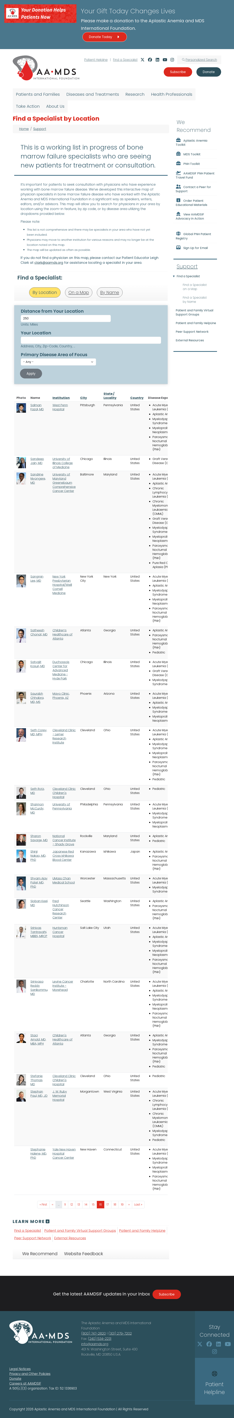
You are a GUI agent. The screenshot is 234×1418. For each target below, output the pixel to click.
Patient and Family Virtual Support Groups (80, 1230)
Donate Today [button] (104, 37)
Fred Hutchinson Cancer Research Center (61, 909)
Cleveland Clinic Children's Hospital (64, 793)
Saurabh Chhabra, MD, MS (37, 697)
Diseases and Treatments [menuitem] (92, 94)
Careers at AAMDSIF (25, 1383)
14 (87, 1204)
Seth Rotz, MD (37, 791)
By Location (45, 292)
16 (101, 1204)
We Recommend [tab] (39, 1254)
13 (79, 1204)
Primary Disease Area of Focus (54, 355)
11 (66, 1204)
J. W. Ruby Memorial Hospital (60, 1095)
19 (123, 1204)
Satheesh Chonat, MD (38, 632)
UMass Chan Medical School (64, 880)
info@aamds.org (94, 1344)
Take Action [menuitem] (28, 106)
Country (137, 398)
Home (24, 129)
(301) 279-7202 (120, 1333)
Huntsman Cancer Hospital (60, 932)
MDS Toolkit (188, 154)
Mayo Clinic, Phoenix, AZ (61, 695)
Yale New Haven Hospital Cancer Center (64, 1153)
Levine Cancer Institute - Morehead (63, 985)
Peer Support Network (32, 1238)
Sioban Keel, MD (39, 903)
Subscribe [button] (178, 72)
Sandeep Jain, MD (37, 461)
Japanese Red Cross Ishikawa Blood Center (63, 855)
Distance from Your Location (52, 311)
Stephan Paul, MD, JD (38, 1093)
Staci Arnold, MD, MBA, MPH (38, 1039)
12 (72, 1204)
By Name (109, 292)
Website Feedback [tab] (83, 1254)
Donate (15, 1378)
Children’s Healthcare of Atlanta (63, 634)
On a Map (78, 292)
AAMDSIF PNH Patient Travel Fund (195, 175)
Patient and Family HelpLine (142, 1230)
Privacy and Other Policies (29, 1374)
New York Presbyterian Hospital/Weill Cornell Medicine (62, 584)
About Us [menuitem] (55, 106)
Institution (61, 398)
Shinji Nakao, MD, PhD (38, 855)
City (83, 398)
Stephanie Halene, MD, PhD (38, 1153)
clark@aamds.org (48, 262)
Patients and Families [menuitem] (38, 94)
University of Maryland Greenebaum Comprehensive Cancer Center (64, 482)
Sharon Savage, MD (39, 838)
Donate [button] (209, 72)
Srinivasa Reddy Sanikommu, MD (39, 987)
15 (94, 1204)
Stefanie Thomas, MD (36, 1080)
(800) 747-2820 (93, 1333)
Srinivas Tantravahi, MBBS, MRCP (38, 932)
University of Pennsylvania (62, 806)
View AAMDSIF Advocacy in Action (190, 216)
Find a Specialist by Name (195, 299)
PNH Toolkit (188, 163)
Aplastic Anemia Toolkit (191, 142)
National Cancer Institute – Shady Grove (64, 840)
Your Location (36, 333)
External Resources (70, 1238)
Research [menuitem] (134, 94)
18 (116, 1204)
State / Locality (110, 396)
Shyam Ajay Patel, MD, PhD (38, 882)
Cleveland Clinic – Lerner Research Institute (64, 736)
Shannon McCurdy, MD (37, 808)
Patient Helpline (96, 60)
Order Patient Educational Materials (191, 202)
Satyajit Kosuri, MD (37, 664)
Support (39, 129)
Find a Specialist (125, 60)
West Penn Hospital (60, 407)
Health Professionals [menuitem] (171, 94)
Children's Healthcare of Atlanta (63, 1039)
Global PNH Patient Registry (193, 235)
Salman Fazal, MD (37, 407)
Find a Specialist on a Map (195, 287)
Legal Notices (20, 1369)
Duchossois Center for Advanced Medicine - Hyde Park (61, 670)
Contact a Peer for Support (193, 188)
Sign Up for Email (192, 247)
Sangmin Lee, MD (36, 578)
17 (108, 1204)
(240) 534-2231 (99, 1338)
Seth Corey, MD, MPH (38, 732)
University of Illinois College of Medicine (63, 463)
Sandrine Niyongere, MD (38, 478)
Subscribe (167, 1294)
